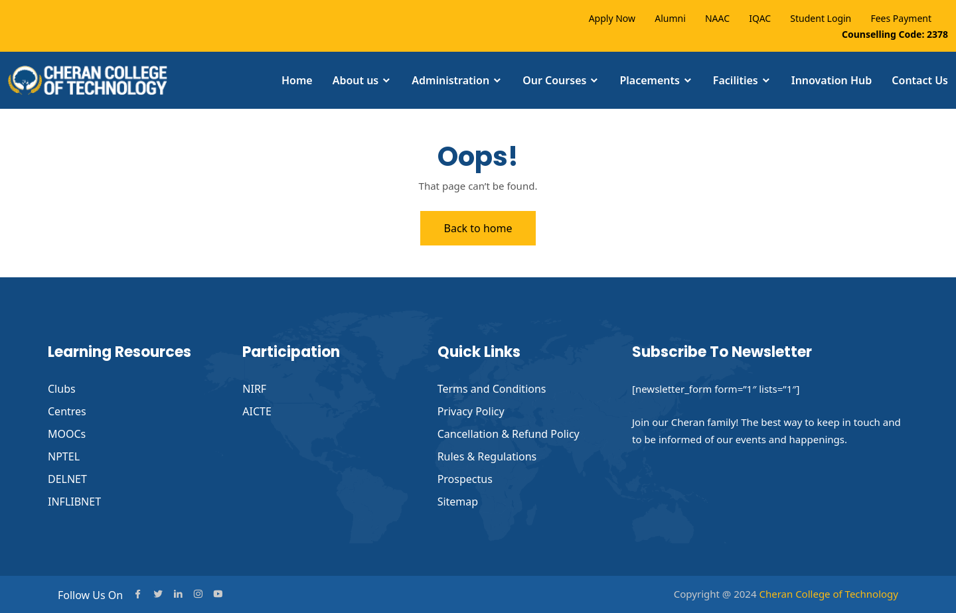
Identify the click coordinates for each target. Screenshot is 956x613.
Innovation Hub (831, 80)
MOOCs (67, 434)
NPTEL (64, 456)
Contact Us (920, 80)
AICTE (257, 411)
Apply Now (612, 18)
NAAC (717, 18)
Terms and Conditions (492, 388)
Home (297, 80)
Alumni (670, 18)
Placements (649, 80)
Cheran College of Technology (828, 593)
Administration (450, 80)
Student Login (820, 18)
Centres (67, 411)
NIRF (254, 388)
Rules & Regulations (487, 456)
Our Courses (554, 80)
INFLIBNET (74, 501)
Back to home (478, 228)
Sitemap (458, 501)
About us (356, 80)
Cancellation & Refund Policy (509, 434)
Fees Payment (900, 18)
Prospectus (465, 479)
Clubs (62, 388)
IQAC (760, 18)
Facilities (735, 80)
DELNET (67, 479)
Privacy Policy (471, 411)
